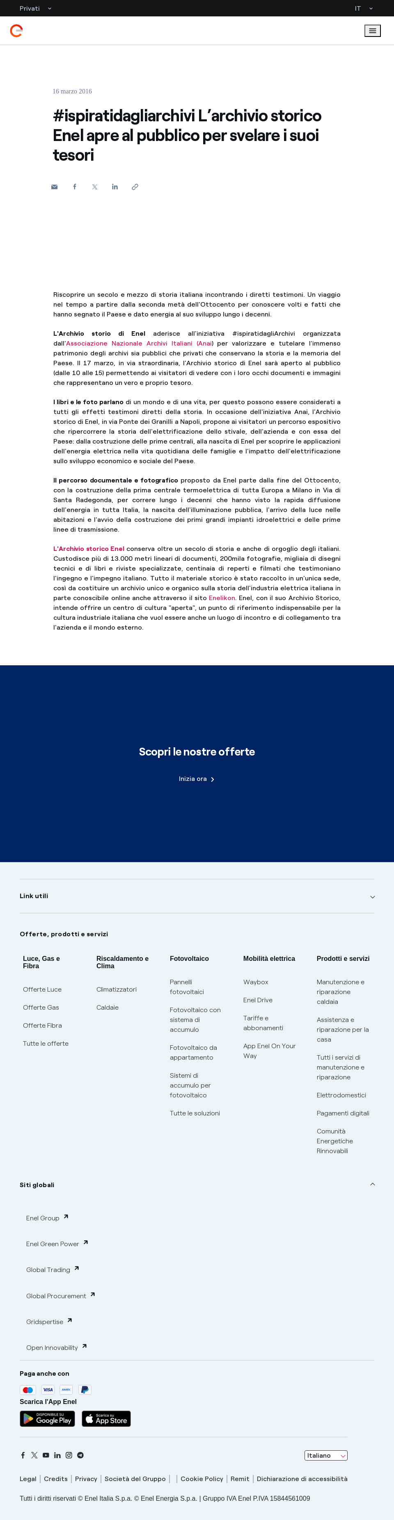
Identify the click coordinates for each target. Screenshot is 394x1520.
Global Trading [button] (53, 1269)
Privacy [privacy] (86, 1479)
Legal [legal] (28, 1479)
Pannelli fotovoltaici (187, 987)
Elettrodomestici (341, 1095)
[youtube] (46, 1455)
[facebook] (23, 1455)
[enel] (16, 30)
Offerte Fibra (42, 1025)
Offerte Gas (41, 1007)
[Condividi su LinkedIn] (114, 186)
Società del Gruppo (135, 1479)
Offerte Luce (42, 989)
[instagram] (69, 1455)
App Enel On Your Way (269, 1051)
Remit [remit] (240, 1479)
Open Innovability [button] (57, 1347)
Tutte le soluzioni (195, 1113)
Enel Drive (258, 1000)
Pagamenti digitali (343, 1113)
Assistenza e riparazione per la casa (343, 1029)
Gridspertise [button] (49, 1321)
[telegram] (80, 1455)
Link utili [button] (34, 896)
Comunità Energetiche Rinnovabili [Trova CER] (335, 1141)
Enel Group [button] (47, 1217)
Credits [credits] (56, 1479)
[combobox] (326, 1455)
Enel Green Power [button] (57, 1243)
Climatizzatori (116, 989)
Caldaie (107, 1007)
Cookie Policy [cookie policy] (202, 1479)
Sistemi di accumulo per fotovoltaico (190, 1085)
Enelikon (222, 598)
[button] (54, 186)
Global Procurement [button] (61, 1295)
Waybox (255, 982)
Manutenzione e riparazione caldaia (340, 992)
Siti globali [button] (37, 1185)
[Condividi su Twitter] (94, 186)
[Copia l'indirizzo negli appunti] (135, 186)
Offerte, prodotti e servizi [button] (64, 934)
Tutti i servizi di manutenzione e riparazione (340, 1067)
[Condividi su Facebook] (74, 186)
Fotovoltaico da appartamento (193, 1052)
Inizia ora (196, 779)
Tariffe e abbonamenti (263, 1023)
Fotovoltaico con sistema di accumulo (195, 1019)
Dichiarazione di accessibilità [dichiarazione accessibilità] (302, 1479)
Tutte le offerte (46, 1043)
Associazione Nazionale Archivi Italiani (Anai (139, 343)
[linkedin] (57, 1455)
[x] (34, 1455)
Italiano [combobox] (319, 1455)
